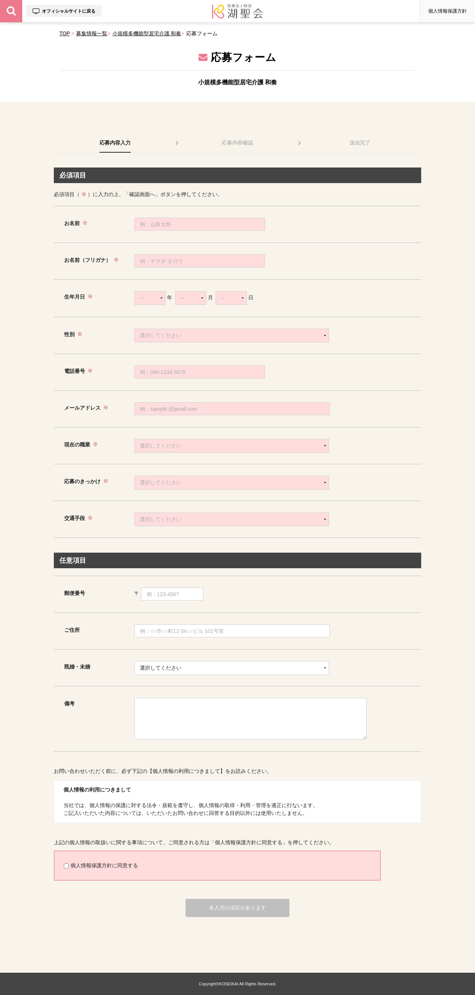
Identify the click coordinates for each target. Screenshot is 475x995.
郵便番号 (74, 593)
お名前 (72, 223)
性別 (69, 334)
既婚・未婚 (77, 667)
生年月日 (74, 297)
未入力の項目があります (237, 908)
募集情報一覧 (91, 33)
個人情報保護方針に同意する (101, 865)
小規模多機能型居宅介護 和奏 (146, 33)
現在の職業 (77, 445)
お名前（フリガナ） (87, 260)
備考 (69, 703)
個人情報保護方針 (447, 11)
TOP (64, 33)
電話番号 (74, 371)
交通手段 (74, 518)
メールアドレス (82, 408)
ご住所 (72, 630)
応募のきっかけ (82, 481)
